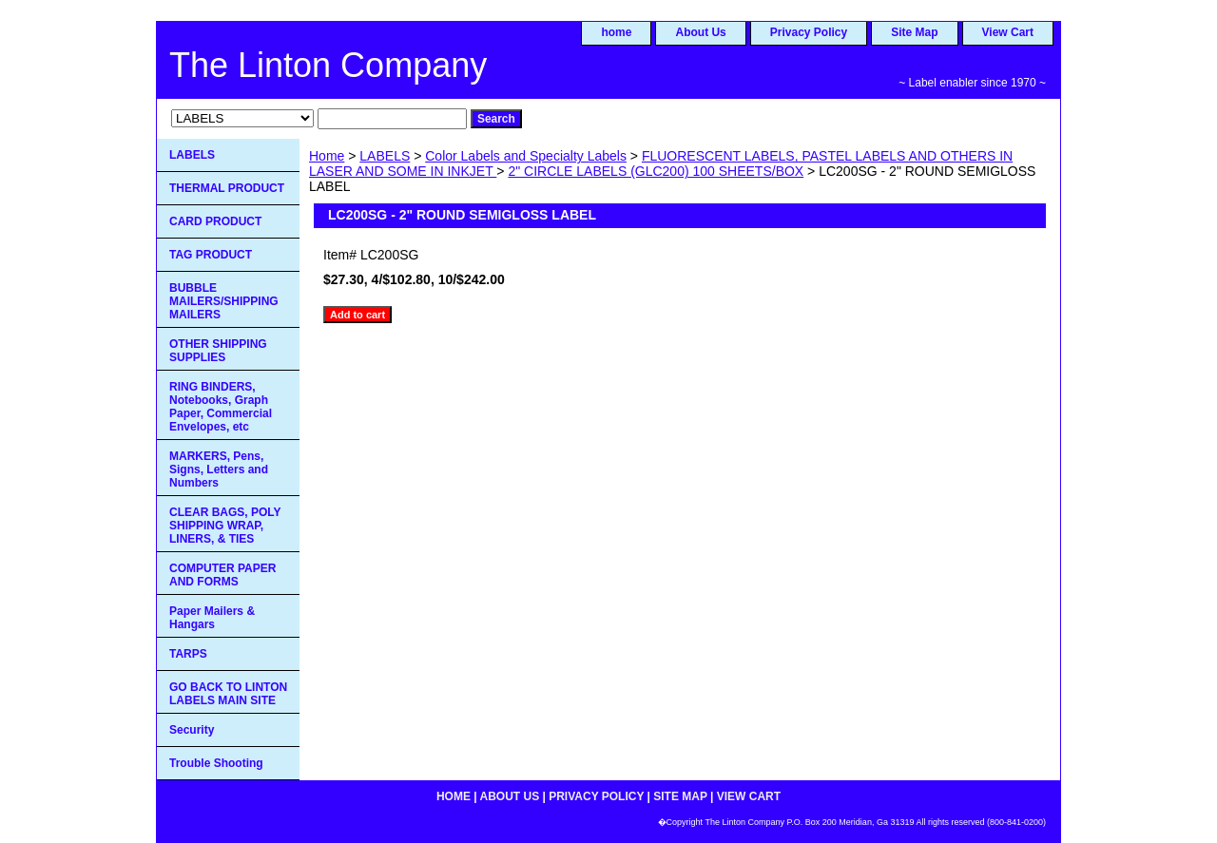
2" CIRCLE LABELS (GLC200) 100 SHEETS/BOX (655, 171)
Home (326, 155)
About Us (700, 32)
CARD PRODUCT (215, 221)
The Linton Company (328, 65)
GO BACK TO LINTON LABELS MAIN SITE (228, 693)
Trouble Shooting (216, 763)
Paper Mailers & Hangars (212, 617)
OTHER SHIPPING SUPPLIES (218, 350)
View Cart (1007, 32)
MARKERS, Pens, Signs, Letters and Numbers (218, 469)
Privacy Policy (808, 32)
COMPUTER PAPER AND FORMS (222, 575)
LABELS (384, 155)
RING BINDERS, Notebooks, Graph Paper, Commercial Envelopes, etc (220, 406)
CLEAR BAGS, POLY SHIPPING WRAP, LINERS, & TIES (225, 526)
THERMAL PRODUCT (226, 188)
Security (191, 730)
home (616, 32)
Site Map (914, 32)
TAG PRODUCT (210, 254)
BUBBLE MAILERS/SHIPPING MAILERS (224, 301)
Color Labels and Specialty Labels (526, 155)
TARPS (188, 654)
